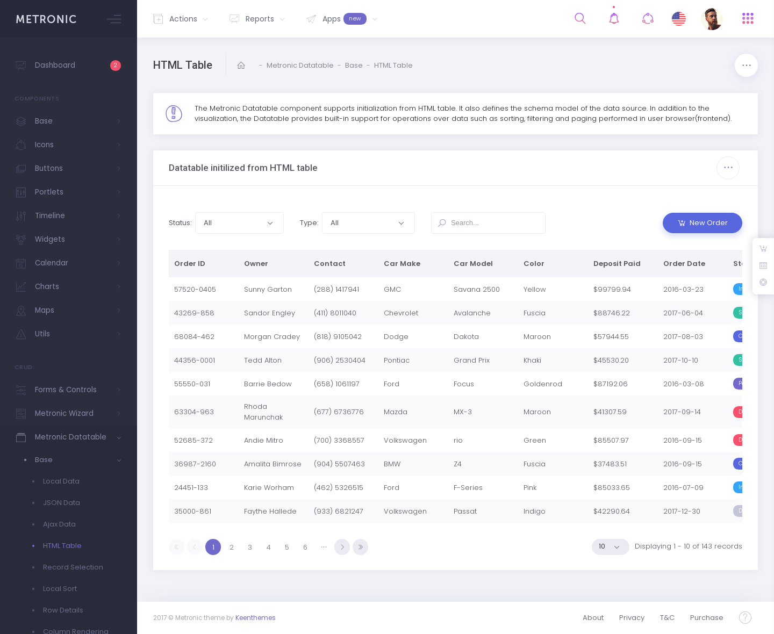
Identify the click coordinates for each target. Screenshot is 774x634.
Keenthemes (255, 618)
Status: (180, 223)
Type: (309, 223)
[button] (239, 223)
